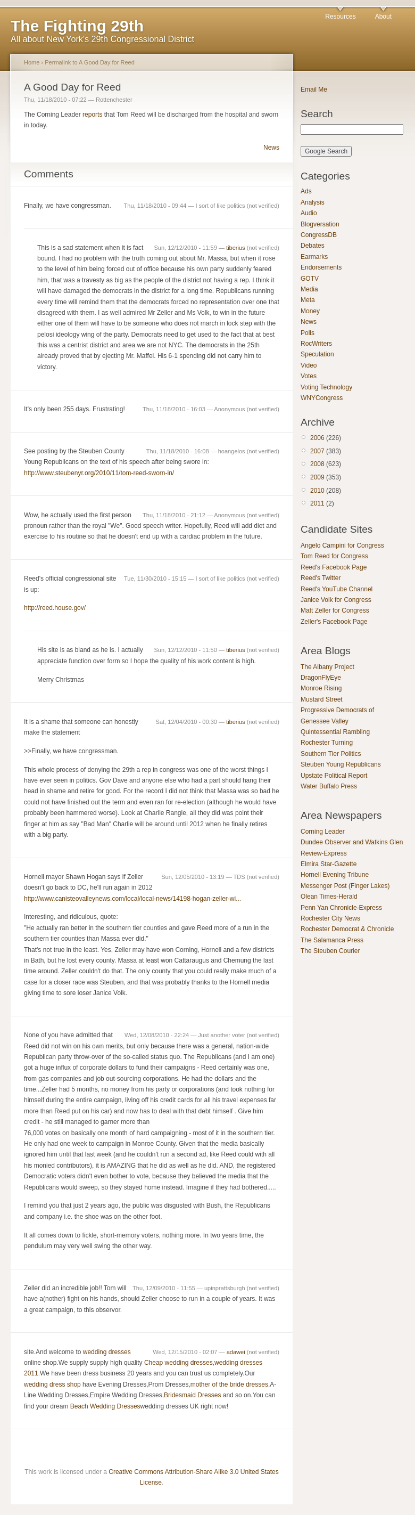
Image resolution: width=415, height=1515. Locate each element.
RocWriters (316, 343)
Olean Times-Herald (329, 896)
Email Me (314, 89)
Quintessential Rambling (335, 732)
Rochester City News (330, 918)
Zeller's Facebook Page (334, 621)
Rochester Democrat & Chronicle (347, 929)
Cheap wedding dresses (178, 1362)
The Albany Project (327, 667)
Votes (309, 376)
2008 (317, 464)
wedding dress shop (52, 1384)
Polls (307, 333)
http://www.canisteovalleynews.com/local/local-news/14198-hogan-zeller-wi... (132, 898)
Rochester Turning (327, 742)
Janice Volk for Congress (336, 600)
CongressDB (319, 235)
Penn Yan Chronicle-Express (341, 907)
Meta (308, 300)
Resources (340, 16)
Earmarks (314, 256)
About (383, 16)
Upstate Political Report (334, 775)
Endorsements (321, 267)
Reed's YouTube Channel (336, 589)
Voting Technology (326, 387)
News (271, 147)
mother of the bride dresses (229, 1384)
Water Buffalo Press (329, 786)
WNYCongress (322, 398)
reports (92, 114)
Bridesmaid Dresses (192, 1395)
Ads (306, 191)
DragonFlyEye (321, 677)
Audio (309, 213)
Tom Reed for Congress (334, 556)
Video (309, 365)
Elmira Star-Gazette (328, 864)
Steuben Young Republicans (341, 764)
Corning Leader (323, 831)
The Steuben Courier (330, 951)
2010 (317, 490)
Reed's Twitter (321, 578)
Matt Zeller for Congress (335, 610)
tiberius (235, 248)
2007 (317, 451)
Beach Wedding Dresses (105, 1406)
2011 (317, 503)
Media (309, 289)
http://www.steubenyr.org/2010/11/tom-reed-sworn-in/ (99, 473)
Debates (313, 245)
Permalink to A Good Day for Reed (90, 62)
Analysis (313, 202)
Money (310, 311)
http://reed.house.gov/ (55, 608)
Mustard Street (322, 699)
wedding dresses (107, 1352)
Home (31, 62)
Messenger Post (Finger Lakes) (345, 886)
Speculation (317, 354)
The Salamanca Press (332, 940)
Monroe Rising (321, 688)
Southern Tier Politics (331, 754)
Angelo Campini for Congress (342, 545)
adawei (236, 1352)
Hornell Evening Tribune (335, 874)
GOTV (310, 278)
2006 (317, 438)
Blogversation (320, 224)
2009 (317, 477)
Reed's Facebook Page (334, 567)
